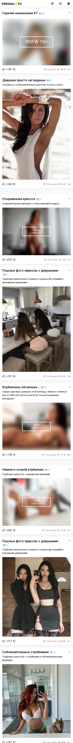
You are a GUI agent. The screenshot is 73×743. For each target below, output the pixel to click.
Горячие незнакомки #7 (23, 13)
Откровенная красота (22, 199)
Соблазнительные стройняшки (29, 652)
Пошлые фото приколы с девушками (30, 272)
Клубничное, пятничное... (24, 387)
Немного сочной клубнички (26, 469)
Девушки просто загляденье (27, 80)
